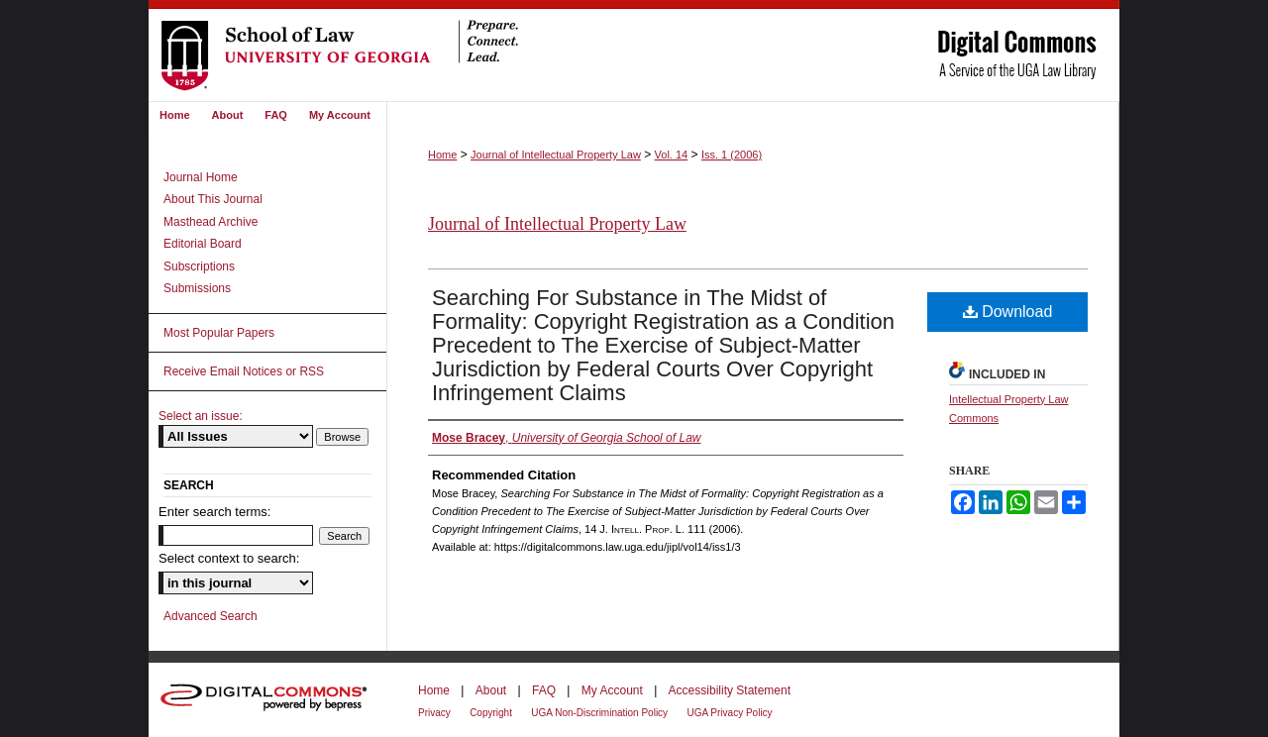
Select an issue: (200, 416)
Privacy (434, 712)
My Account (612, 690)
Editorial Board (202, 244)
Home (442, 154)
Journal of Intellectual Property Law (556, 154)
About (491, 690)
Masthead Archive (210, 222)
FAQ (544, 690)
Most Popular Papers (218, 333)
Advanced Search (210, 616)
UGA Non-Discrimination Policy (599, 712)
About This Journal (213, 199)
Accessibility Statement (730, 690)
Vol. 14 (671, 154)
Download (1008, 311)
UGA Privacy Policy (729, 712)
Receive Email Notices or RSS (243, 371)
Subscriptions (199, 266)
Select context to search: (228, 558)
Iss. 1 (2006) (731, 154)
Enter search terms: (214, 511)
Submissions (197, 288)
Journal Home (200, 177)
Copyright (491, 712)
